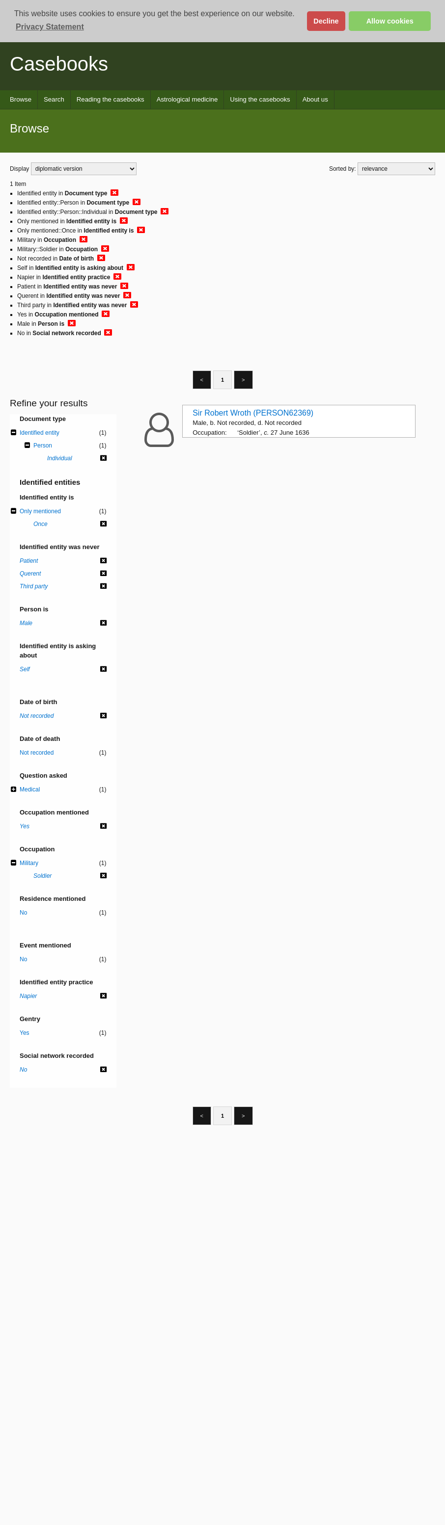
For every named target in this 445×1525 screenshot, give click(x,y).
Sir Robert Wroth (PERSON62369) (253, 413)
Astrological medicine (187, 99)
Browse (20, 99)
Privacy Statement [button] (50, 27)
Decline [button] (325, 21)
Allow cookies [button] (390, 21)
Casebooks (59, 64)
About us (315, 99)
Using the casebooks (260, 99)
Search (54, 99)
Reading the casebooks (110, 99)
